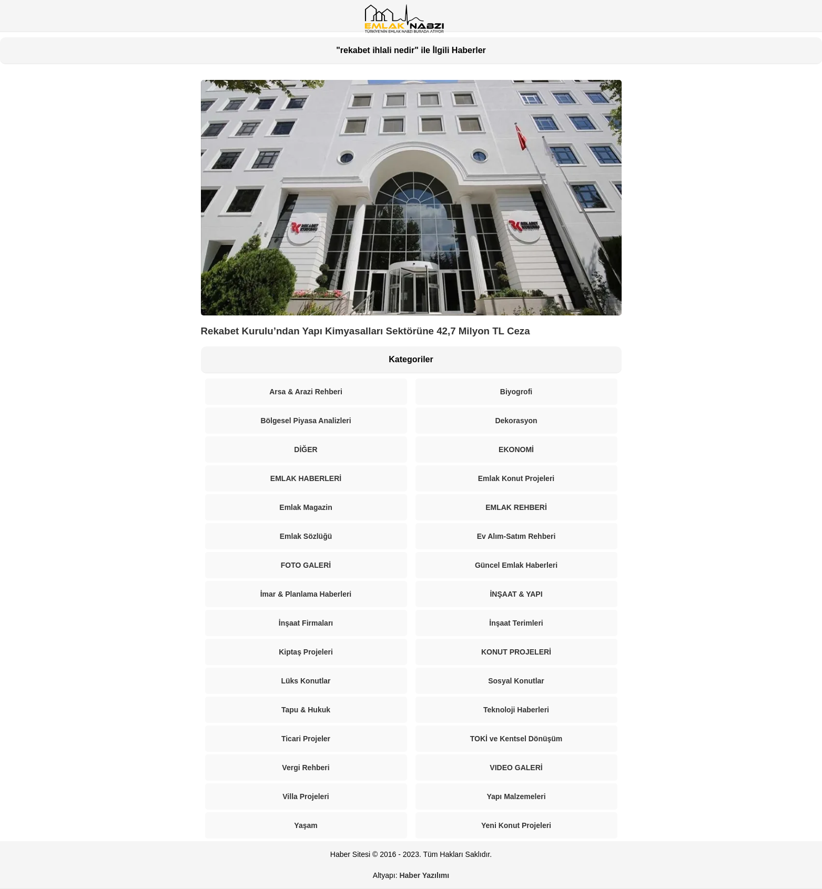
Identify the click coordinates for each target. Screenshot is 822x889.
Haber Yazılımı (424, 875)
